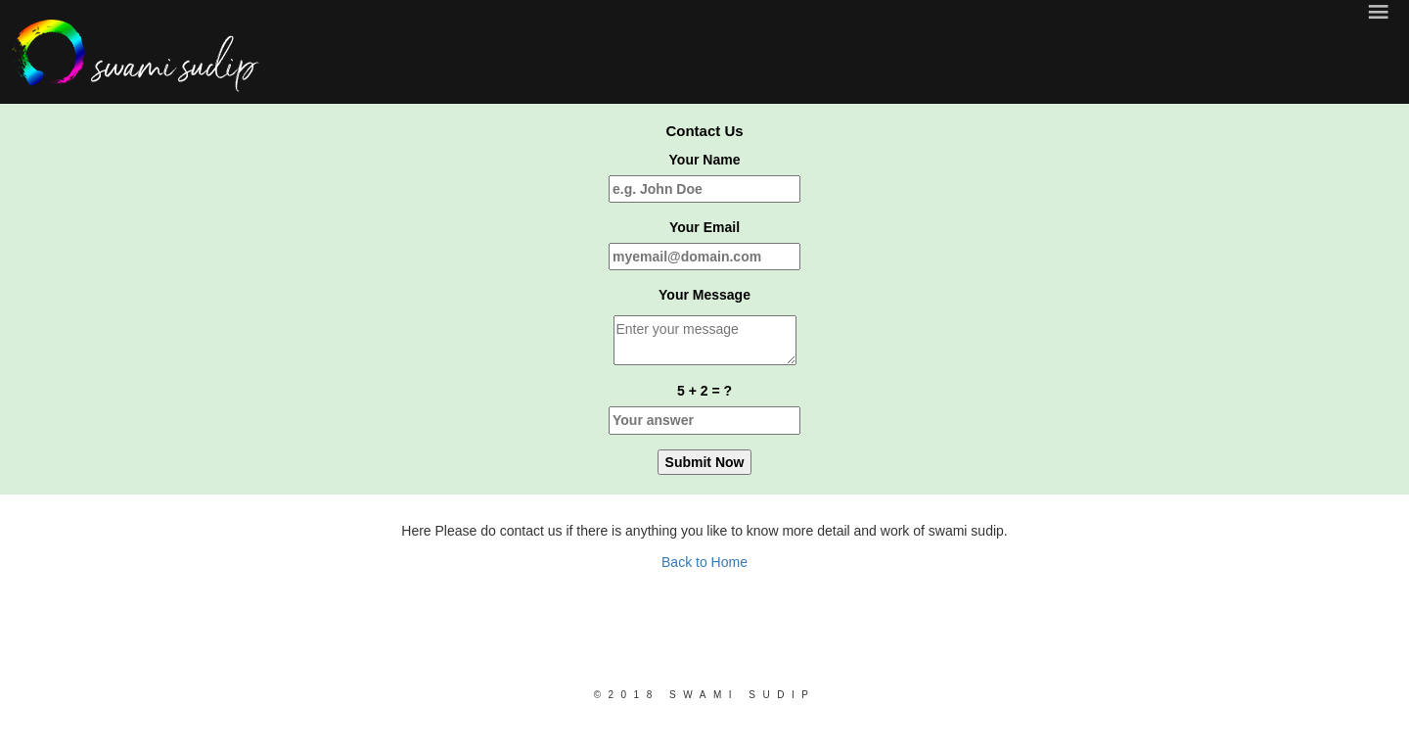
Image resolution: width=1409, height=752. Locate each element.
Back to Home (704, 562)
